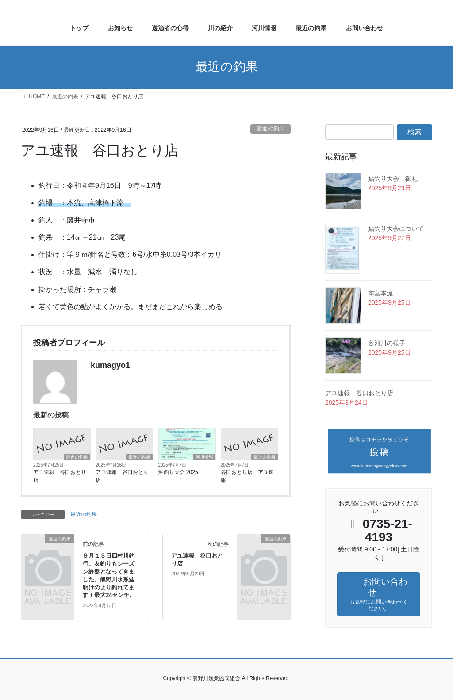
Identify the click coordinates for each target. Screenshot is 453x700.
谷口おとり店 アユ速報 (247, 476)
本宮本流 (380, 293)
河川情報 (204, 457)
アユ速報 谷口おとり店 (59, 476)
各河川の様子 (386, 343)
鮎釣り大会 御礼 (393, 178)
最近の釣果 (270, 128)
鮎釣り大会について (396, 228)
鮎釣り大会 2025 (178, 472)
